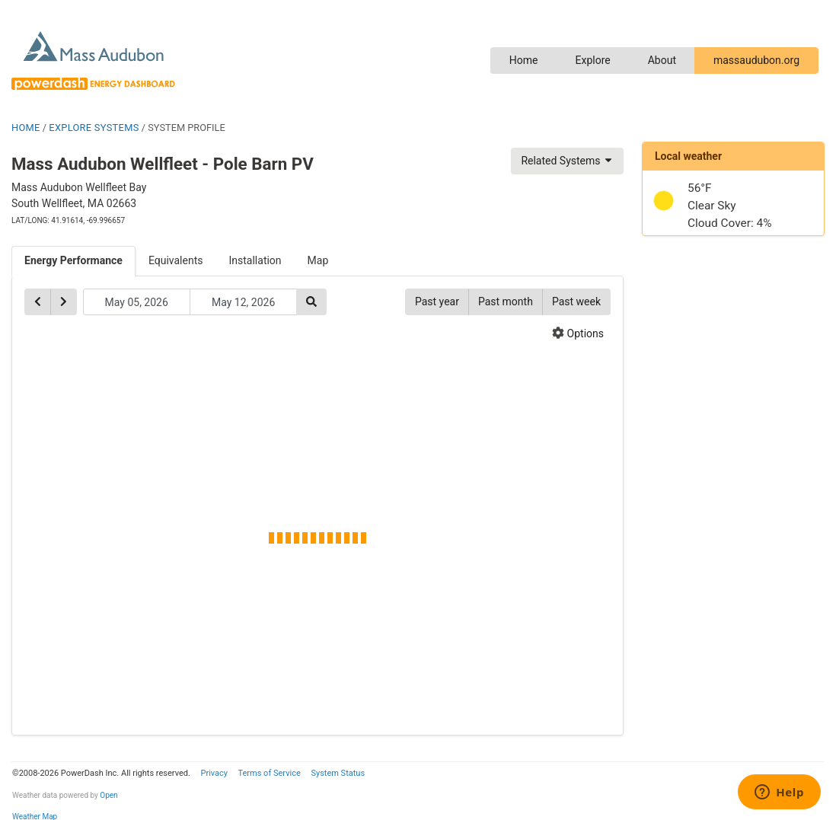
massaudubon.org (756, 60)
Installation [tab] (255, 260)
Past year (437, 301)
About (662, 60)
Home (523, 60)
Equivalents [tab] (175, 260)
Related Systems (567, 161)
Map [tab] (318, 260)
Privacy (214, 773)
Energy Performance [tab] (73, 260)
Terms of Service (269, 773)
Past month (505, 301)
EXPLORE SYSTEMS (94, 127)
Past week (576, 301)
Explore (592, 60)
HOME (25, 127)
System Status (338, 773)
